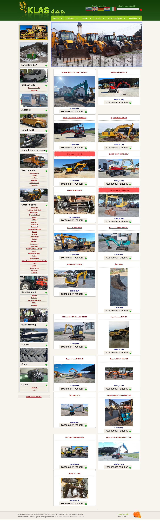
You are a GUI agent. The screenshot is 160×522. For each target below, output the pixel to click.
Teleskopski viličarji (34, 229)
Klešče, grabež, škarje (34, 210)
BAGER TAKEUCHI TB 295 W (118, 154)
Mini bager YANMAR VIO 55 (74, 437)
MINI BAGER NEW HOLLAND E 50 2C (74, 317)
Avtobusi (34, 178)
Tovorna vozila (34, 173)
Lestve (34, 251)
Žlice (34, 263)
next (137, 62)
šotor (34, 390)
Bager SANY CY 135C (74, 228)
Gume (34, 302)
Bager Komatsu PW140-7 (119, 317)
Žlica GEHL (119, 264)
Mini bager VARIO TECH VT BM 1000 (119, 395)
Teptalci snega (34, 258)
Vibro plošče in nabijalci (34, 248)
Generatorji (34, 246)
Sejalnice (34, 222)
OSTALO (34, 273)
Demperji (34, 241)
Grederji (34, 219)
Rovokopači (34, 212)
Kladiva (34, 239)
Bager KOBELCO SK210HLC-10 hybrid (74, 72)
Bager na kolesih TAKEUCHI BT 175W (118, 437)
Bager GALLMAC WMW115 (119, 359)
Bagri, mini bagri (34, 215)
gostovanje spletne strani (45, 517)
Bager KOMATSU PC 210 (119, 118)
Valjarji (34, 217)
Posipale (34, 305)
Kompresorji (34, 244)
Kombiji (34, 175)
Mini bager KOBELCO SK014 (118, 228)
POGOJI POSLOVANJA (33, 397)
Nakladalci (34, 224)
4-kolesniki (34, 90)
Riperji (34, 265)
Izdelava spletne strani (26, 517)
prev (130, 62)
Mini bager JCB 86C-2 (74, 154)
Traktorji (34, 295)
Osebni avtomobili (34, 88)
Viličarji (34, 232)
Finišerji (34, 256)
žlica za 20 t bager (75, 473)
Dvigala (34, 234)
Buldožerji (34, 207)
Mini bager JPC (74, 395)
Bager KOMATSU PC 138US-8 (119, 190)
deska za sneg (34, 183)
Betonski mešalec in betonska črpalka (34, 261)
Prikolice (34, 180)
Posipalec (34, 185)
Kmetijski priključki (34, 300)
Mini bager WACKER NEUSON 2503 (74, 118)
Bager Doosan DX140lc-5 (74, 359)
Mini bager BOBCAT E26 (119, 72)
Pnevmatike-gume (34, 253)
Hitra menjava (34, 268)
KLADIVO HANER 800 (74, 190)
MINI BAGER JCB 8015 (74, 264)
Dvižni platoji (34, 236)
